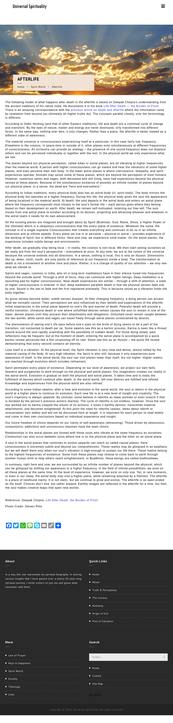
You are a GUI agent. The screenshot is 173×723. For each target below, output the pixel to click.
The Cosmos (99, 597)
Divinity (12, 678)
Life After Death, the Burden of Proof (72, 500)
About (95, 582)
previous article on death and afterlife (98, 109)
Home (20, 86)
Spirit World (38, 86)
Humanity (97, 605)
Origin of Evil (100, 613)
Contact (96, 675)
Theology (14, 686)
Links (11, 694)
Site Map (97, 683)
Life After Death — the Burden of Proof (131, 106)
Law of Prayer (17, 655)
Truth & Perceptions (104, 590)
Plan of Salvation (102, 621)
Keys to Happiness (19, 663)
